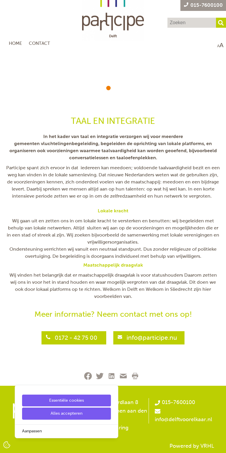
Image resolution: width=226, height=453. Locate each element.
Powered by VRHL (192, 446)
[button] (108, 88)
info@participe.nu (152, 337)
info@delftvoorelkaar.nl (183, 419)
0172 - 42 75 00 (77, 337)
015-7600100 (175, 402)
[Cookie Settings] (7, 444)
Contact (39, 43)
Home (15, 43)
